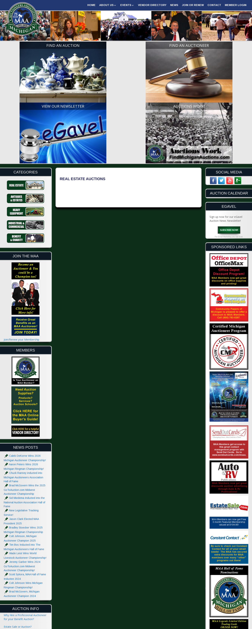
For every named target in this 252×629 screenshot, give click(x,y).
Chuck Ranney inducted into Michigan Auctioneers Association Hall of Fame (23, 399)
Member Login (235, 5)
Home (91, 5)
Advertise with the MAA (18, 604)
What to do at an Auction (19, 572)
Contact (214, 5)
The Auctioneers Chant (17, 564)
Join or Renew (193, 5)
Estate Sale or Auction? (17, 549)
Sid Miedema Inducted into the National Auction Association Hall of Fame (24, 424)
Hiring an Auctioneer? (16, 557)
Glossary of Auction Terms (20, 587)
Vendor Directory (152, 5)
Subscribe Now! (229, 152)
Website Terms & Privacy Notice (23, 612)
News (174, 5)
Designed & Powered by (204, 626)
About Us (106, 5)
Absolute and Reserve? (17, 579)
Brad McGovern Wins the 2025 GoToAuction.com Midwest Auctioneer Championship (24, 412)
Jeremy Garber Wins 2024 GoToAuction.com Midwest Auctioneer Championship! (22, 488)
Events (125, 5)
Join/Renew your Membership (21, 262)
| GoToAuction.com (234, 626)
